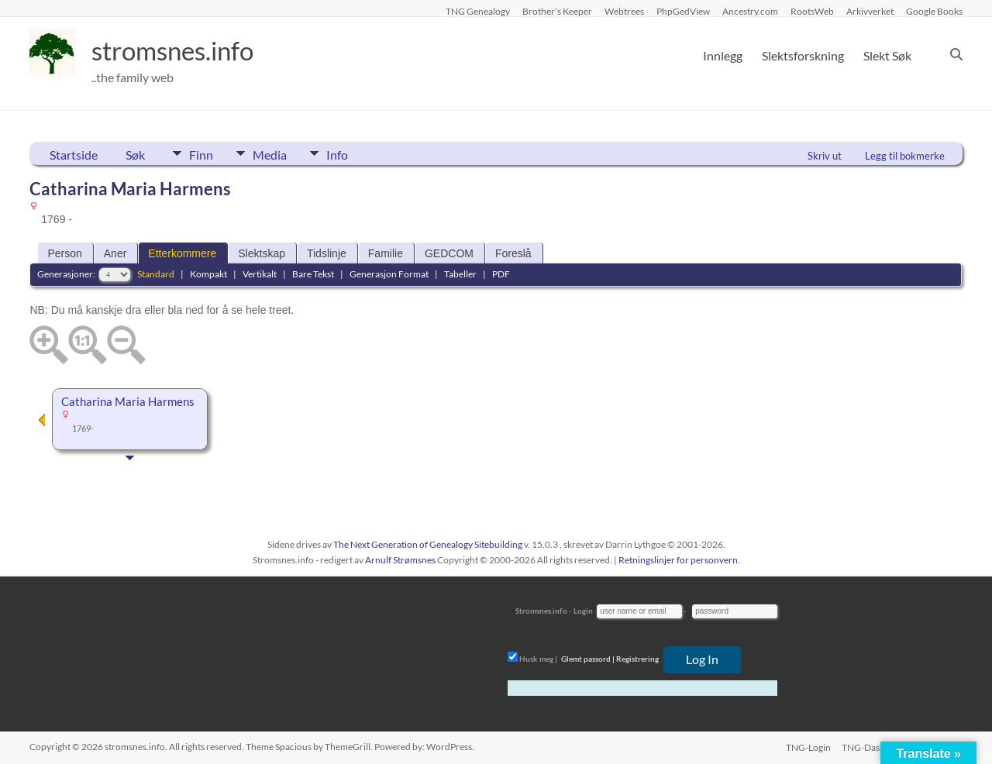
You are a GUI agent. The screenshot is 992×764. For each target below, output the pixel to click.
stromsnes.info (182, 50)
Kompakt (208, 274)
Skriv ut (825, 156)
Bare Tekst (313, 274)
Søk (135, 154)
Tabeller (460, 274)
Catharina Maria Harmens (128, 401)
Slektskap (261, 253)
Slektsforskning (803, 55)
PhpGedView (683, 10)
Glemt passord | (588, 658)
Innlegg (722, 55)
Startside (74, 154)
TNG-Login (806, 746)
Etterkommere (182, 253)
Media (277, 153)
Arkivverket (870, 10)
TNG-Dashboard (876, 746)
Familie (385, 253)
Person (64, 253)
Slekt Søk (887, 55)
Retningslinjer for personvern (678, 560)
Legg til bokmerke (905, 156)
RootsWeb (812, 10)
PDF (501, 274)
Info (351, 153)
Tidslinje (326, 253)
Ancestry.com (750, 10)
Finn (201, 153)
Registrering (637, 658)
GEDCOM (449, 253)
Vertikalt (260, 274)
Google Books (934, 10)
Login (583, 610)
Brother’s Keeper (557, 10)
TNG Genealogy (478, 10)
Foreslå (513, 253)
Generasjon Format (389, 274)
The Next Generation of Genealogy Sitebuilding (427, 544)
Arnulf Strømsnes (400, 560)
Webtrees (624, 10)
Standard (155, 274)
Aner (115, 253)
